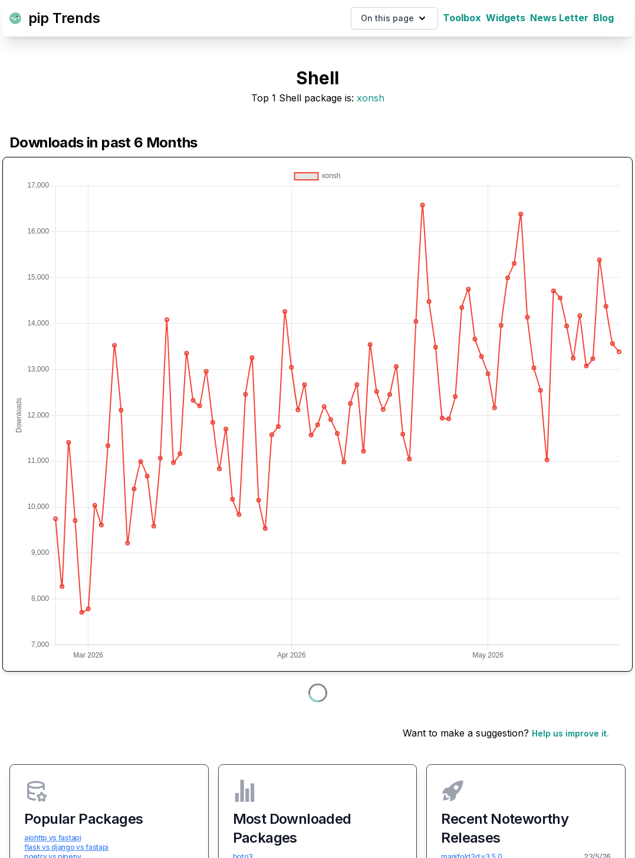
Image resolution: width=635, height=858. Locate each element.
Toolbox (462, 18)
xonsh (370, 98)
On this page (394, 18)
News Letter (559, 18)
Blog (603, 18)
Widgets (505, 18)
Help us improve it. (570, 733)
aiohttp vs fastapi (52, 837)
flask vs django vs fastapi (66, 847)
